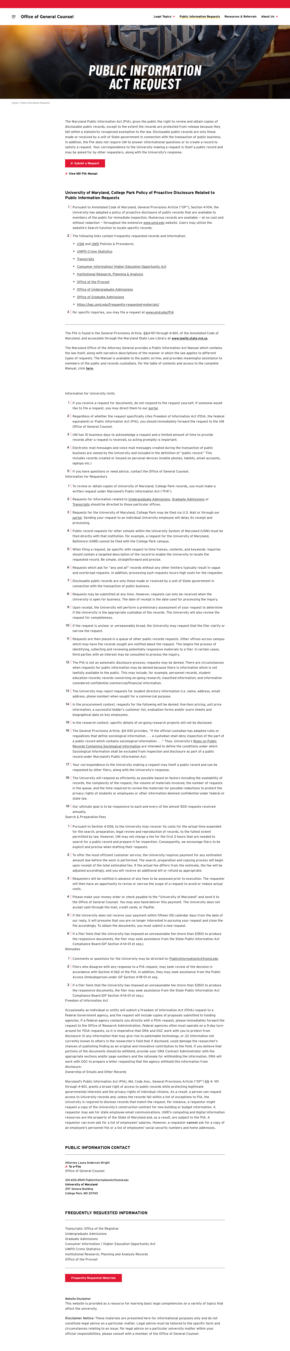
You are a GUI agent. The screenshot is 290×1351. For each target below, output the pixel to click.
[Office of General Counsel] (47, 16)
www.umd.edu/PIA (160, 312)
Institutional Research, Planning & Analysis (110, 274)
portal (153, 408)
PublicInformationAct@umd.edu (193, 959)
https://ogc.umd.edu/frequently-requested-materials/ (118, 304)
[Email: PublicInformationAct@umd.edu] (107, 1180)
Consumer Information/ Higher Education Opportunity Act (121, 266)
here (89, 368)
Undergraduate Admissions (149, 499)
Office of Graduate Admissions (100, 297)
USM (80, 244)
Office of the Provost (93, 282)
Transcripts (85, 259)
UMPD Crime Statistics (94, 251)
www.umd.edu (153, 223)
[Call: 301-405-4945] (75, 1180)
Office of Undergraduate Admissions (105, 289)
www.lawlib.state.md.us (190, 338)
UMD (95, 244)
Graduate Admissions (188, 499)
